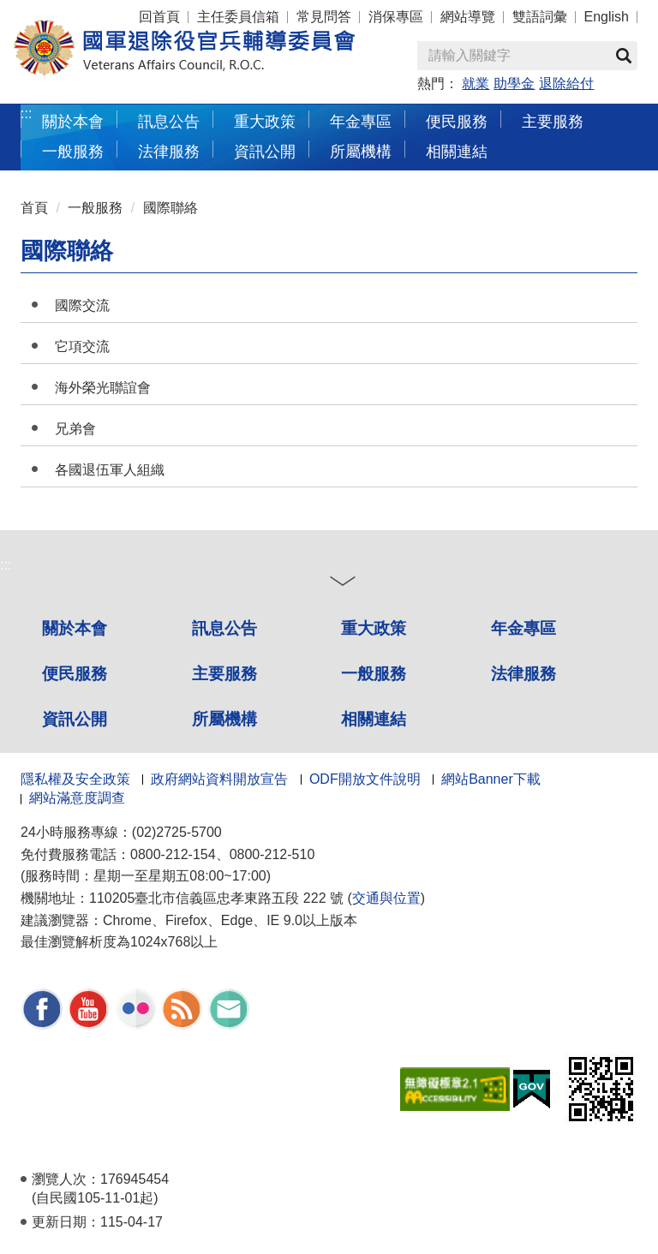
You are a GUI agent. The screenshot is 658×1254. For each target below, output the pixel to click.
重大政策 (265, 121)
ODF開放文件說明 (365, 779)
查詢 (623, 55)
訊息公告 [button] (169, 121)
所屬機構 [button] (361, 151)
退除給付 (566, 83)
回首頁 (159, 16)
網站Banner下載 (491, 779)
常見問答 (323, 16)
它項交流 (82, 346)
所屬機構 (224, 719)
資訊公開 (74, 719)
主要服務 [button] (552, 121)
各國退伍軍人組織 (109, 470)
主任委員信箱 (238, 16)
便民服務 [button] (457, 121)
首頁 (34, 207)
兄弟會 (75, 428)
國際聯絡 (170, 207)
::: (26, 113)
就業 (475, 83)
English (606, 16)
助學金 (514, 83)
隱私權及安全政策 (75, 779)
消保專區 (395, 16)
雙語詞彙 (539, 16)
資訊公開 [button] (265, 151)
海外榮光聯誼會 (103, 387)
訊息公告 (224, 628)
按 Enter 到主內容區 (77, 11)
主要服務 (224, 674)
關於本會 (74, 628)
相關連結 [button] (457, 151)
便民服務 (74, 674)
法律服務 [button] (169, 151)
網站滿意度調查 (77, 798)
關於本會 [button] (73, 121)
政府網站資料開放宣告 (219, 779)
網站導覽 (467, 16)
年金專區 (361, 121)
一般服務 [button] (73, 151)
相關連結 (373, 719)
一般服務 (95, 207)
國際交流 (82, 305)
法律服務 (523, 674)
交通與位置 (386, 898)
